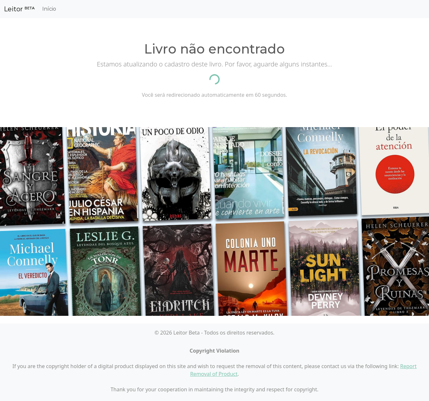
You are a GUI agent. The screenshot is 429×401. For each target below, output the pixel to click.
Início (49, 9)
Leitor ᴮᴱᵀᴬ (19, 9)
